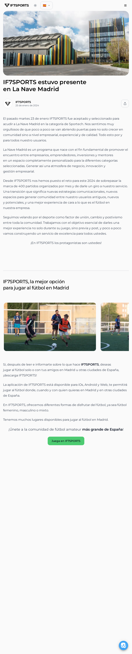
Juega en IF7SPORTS (66, 441)
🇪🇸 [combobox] (48, 6)
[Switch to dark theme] (35, 5)
